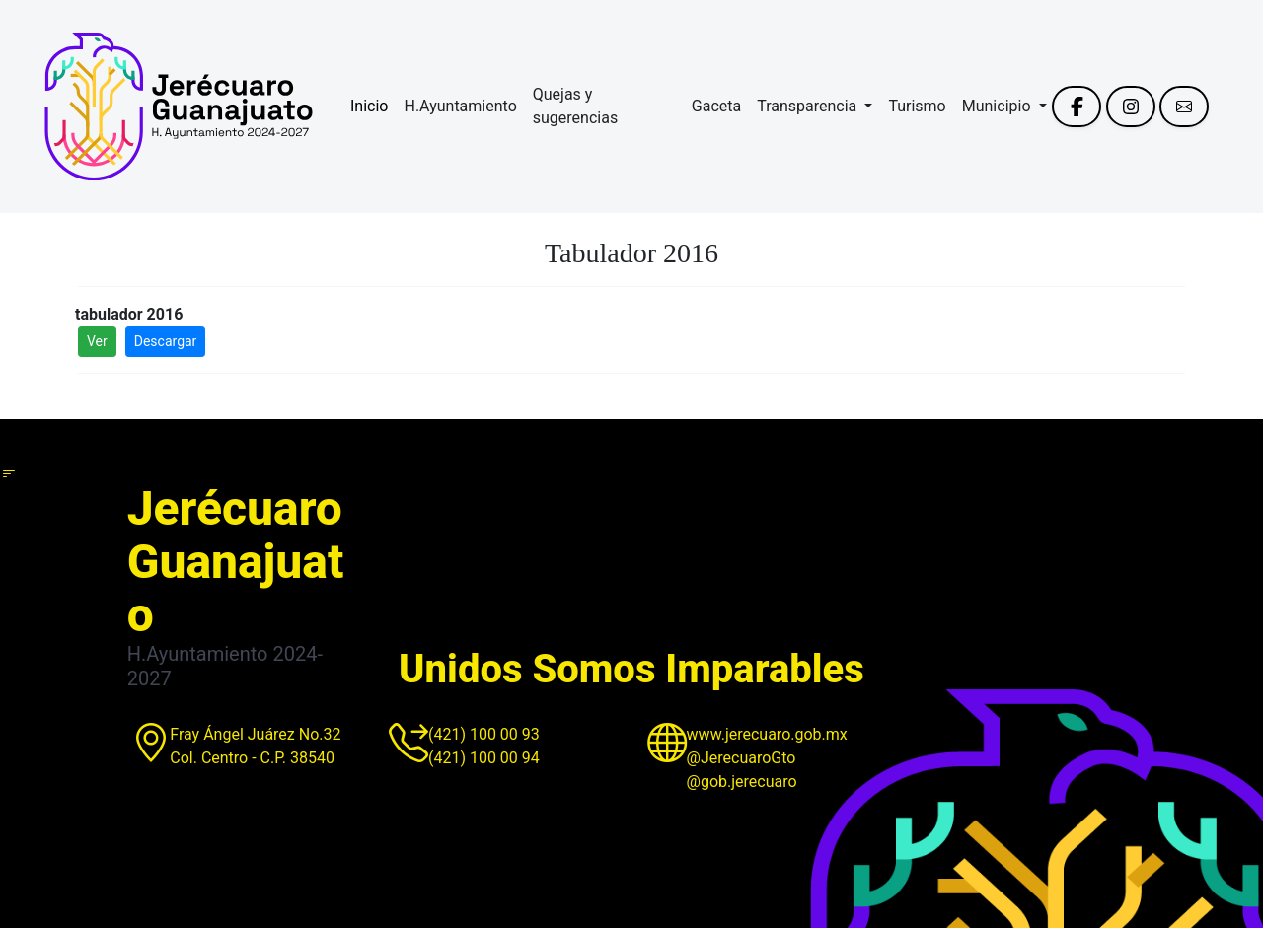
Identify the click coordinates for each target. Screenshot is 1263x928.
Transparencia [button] (808, 106)
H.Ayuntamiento (460, 106)
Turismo (916, 106)
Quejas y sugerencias (575, 106)
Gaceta (716, 106)
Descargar (165, 341)
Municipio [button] (998, 106)
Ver (97, 341)
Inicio (369, 106)
